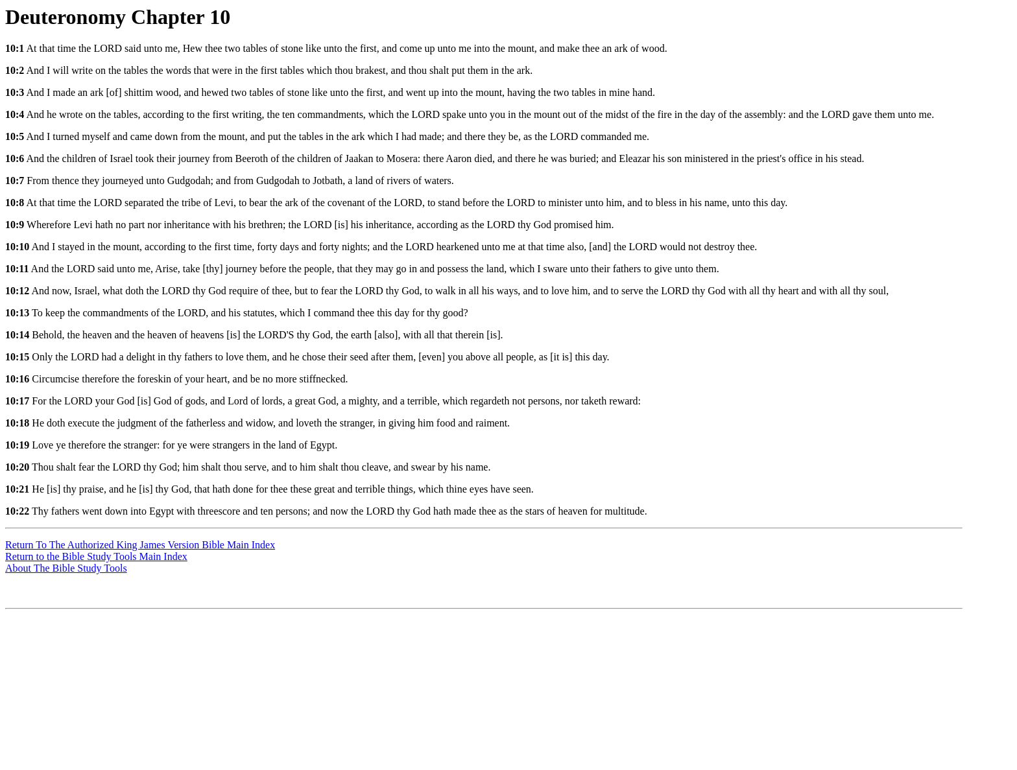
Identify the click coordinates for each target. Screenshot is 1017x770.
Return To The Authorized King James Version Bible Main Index (140, 544)
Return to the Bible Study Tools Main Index (96, 556)
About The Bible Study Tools (66, 568)
